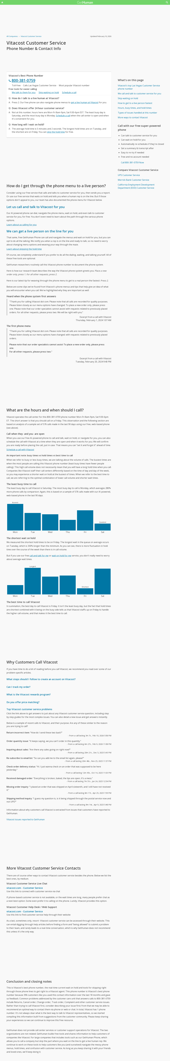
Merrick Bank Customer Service (133, 179)
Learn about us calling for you (22, 224)
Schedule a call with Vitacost (20, 449)
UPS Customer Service (129, 175)
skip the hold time (56, 131)
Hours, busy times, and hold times (135, 107)
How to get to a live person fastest (135, 103)
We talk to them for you (23, 92)
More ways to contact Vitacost (133, 117)
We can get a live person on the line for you (40, 231)
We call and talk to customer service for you (139, 93)
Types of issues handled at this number (137, 112)
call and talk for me (39, 555)
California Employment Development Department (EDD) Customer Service (136, 186)
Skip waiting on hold (49, 92)
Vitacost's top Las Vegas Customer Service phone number (139, 87)
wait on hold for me (61, 555)
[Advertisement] (59, 160)
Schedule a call (69, 92)
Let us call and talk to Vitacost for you (36, 207)
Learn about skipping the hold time (24, 249)
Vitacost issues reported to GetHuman (26, 819)
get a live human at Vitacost (84, 102)
